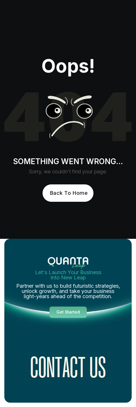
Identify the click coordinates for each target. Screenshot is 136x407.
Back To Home (69, 193)
